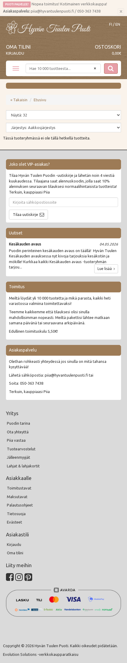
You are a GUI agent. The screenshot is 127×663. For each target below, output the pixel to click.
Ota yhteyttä (18, 432)
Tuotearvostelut (21, 449)
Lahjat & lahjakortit (23, 466)
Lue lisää (106, 269)
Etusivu (40, 100)
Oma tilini (18, 47)
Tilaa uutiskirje (25, 214)
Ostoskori (108, 47)
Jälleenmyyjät (18, 457)
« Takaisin (18, 100)
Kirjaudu (15, 53)
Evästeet (14, 522)
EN (117, 24)
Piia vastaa (16, 440)
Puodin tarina (18, 423)
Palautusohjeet (20, 505)
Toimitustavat (19, 488)
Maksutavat (17, 497)
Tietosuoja (16, 514)
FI (110, 24)
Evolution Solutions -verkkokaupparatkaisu (40, 654)
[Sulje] (121, 11)
